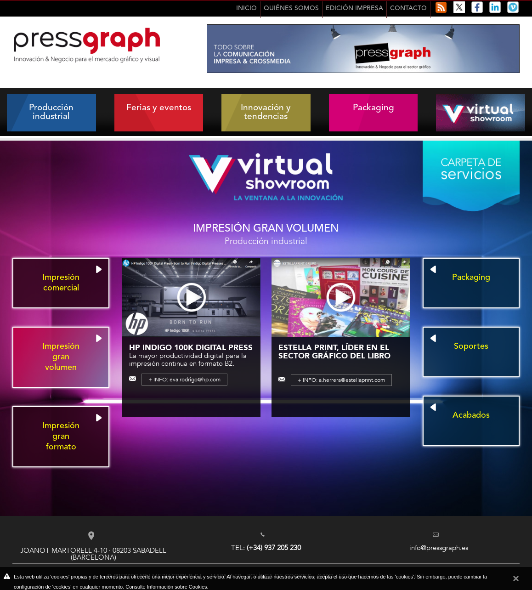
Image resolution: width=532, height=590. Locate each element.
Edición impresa (354, 8)
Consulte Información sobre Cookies (166, 587)
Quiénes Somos (291, 8)
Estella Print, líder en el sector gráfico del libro (334, 351)
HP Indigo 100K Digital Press (191, 347)
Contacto (408, 8)
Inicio (246, 8)
